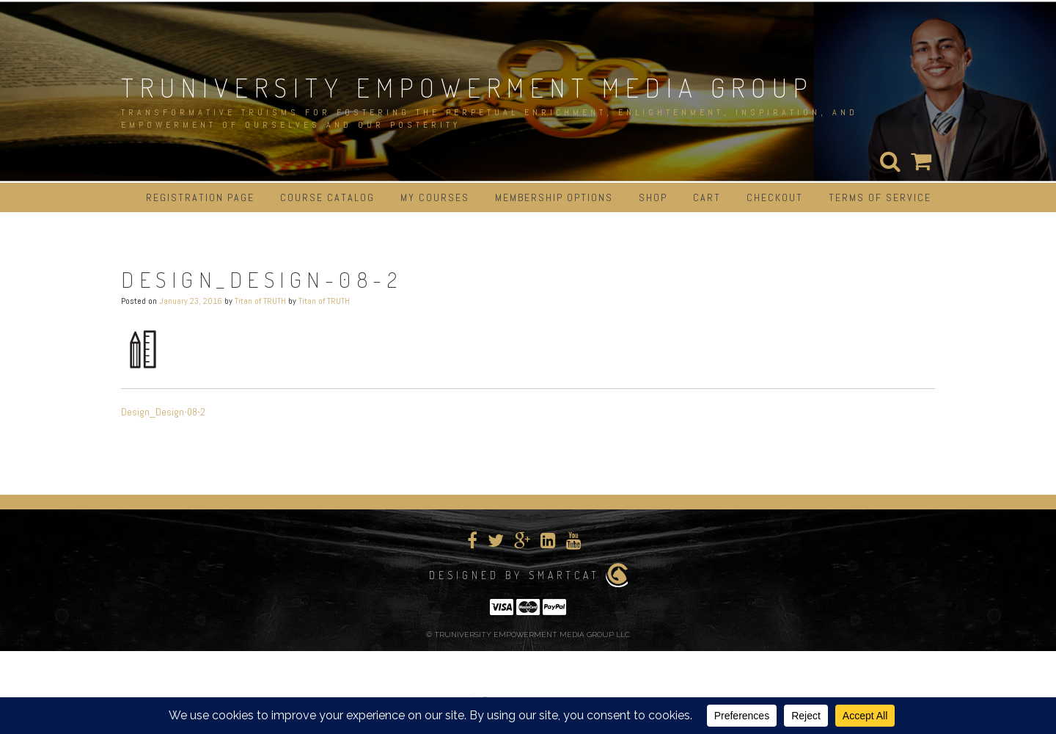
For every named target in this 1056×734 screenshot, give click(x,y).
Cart (707, 197)
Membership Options (554, 197)
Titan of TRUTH (260, 301)
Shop (653, 197)
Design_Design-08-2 (163, 411)
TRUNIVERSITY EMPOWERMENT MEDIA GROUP (467, 87)
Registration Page (200, 197)
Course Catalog (327, 197)
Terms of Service (880, 197)
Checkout (775, 197)
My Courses (434, 197)
